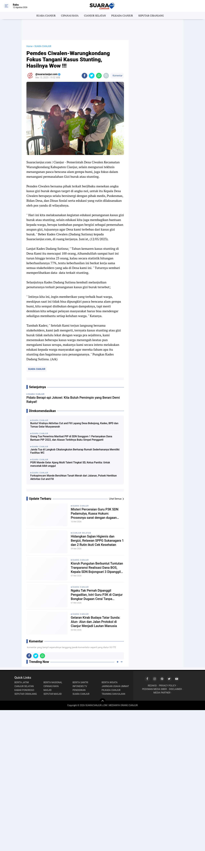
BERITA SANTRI (80, 682)
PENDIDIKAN (79, 690)
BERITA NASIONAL (53, 682)
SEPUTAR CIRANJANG (151, 15)
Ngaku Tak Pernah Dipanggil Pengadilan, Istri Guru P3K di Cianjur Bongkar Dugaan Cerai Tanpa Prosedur (97, 595)
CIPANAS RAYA (70, 15)
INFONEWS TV (80, 686)
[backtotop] (102, 701)
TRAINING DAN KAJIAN (113, 694)
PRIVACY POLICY (167, 685)
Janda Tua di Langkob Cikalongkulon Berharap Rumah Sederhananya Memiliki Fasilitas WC (74, 451)
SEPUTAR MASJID (53, 694)
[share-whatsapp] (99, 75)
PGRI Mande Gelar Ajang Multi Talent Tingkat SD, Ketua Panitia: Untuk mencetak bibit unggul (70, 464)
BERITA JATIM (21, 682)
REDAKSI (152, 685)
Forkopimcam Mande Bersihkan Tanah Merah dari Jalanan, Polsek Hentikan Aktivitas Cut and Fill (73, 477)
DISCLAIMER (175, 689)
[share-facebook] (84, 75)
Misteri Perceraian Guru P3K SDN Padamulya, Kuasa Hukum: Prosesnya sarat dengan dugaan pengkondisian (94, 513)
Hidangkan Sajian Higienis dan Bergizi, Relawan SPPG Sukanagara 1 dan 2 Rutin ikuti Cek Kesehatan (97, 540)
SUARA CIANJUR (46, 15)
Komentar (117, 75)
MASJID (48, 690)
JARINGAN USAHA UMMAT (115, 686)
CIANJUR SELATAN (95, 15)
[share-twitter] (91, 75)
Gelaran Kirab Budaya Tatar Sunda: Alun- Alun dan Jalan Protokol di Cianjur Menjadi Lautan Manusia (95, 622)
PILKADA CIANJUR (122, 15)
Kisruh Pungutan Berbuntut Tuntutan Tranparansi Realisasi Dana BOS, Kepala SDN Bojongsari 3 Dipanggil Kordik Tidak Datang (97, 568)
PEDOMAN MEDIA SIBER (154, 689)
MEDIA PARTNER (161, 692)
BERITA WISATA (110, 682)
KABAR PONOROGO (24, 690)
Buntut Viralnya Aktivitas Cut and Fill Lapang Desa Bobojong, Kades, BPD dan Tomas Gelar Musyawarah (74, 425)
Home (29, 46)
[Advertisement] (102, 29)
